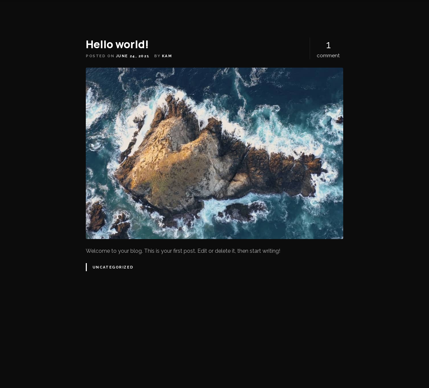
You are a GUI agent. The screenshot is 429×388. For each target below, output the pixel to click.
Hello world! (117, 44)
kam (167, 56)
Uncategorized (113, 267)
